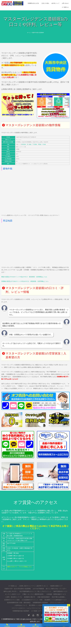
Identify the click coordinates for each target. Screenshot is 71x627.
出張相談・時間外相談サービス (56, 594)
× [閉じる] (68, 605)
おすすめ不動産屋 (38, 588)
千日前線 (34, 144)
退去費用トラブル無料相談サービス (55, 600)
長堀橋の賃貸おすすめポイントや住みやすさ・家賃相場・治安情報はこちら (25, 281)
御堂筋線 (23, 144)
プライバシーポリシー (57, 602)
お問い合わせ (65, 3)
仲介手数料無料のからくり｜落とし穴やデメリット (35, 591)
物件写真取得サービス (60, 591)
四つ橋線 (29, 144)
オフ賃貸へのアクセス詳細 (39, 611)
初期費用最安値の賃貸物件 (21, 611)
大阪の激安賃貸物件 (43, 597)
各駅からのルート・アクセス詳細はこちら (19, 566)
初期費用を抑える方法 (33, 3)
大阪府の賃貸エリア (56, 586)
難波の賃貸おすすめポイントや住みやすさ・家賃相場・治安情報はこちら (24, 277)
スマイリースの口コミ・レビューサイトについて (27, 608)
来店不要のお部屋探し (59, 597)
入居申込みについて (21, 605)
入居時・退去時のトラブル (13, 597)
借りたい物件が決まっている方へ (56, 588)
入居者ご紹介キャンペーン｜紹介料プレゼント (33, 586)
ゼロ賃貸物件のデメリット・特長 (32, 600)
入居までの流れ (45, 3)
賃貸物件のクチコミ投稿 (12, 600)
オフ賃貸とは (65, 7)
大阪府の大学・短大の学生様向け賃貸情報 (17, 588)
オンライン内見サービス (12, 594)
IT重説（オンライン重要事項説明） (33, 594)
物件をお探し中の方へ (10, 591)
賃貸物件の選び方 (29, 597)
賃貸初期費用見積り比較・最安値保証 (19, 602)
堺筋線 (39, 144)
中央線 (44, 144)
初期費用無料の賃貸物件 (40, 602)
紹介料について (55, 3)
